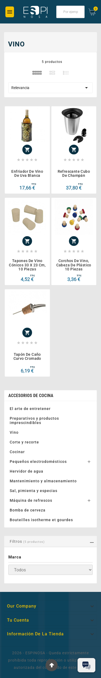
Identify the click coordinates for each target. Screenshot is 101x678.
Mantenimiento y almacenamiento (43, 481)
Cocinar (17, 452)
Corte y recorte (24, 442)
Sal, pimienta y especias (33, 491)
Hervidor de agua (26, 471)
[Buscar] (70, 12)
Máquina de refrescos (31, 500)
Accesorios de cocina (30, 395)
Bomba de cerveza (28, 510)
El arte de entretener (30, 408)
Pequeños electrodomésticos (38, 461)
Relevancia (50, 87)
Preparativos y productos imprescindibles (34, 420)
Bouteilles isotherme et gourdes (41, 520)
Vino (14, 432)
